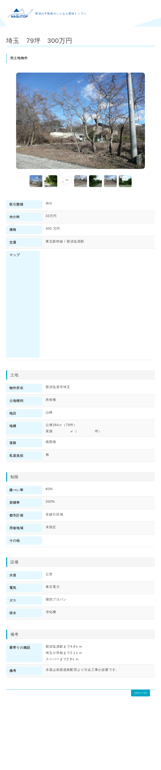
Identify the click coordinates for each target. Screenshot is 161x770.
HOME (11, 739)
